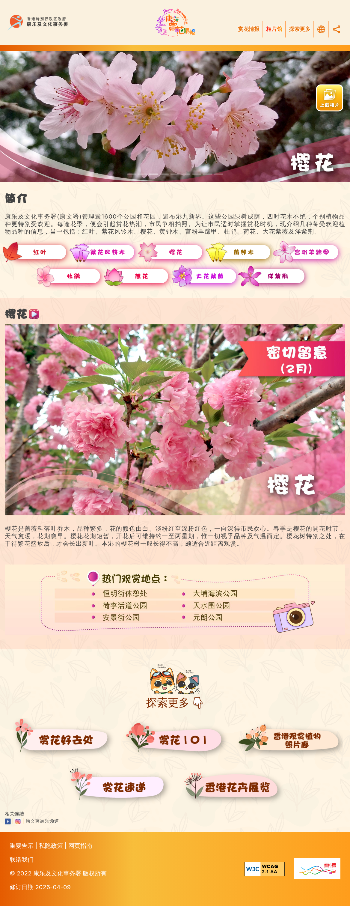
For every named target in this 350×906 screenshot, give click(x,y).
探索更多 (299, 29)
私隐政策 (52, 845)
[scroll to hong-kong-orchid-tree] (218, 174)
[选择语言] (321, 29)
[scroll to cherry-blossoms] (153, 174)
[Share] (336, 29)
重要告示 (22, 845)
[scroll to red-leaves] (131, 174)
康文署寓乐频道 (42, 821)
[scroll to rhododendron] (185, 174)
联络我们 (22, 859)
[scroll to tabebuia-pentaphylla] (142, 174)
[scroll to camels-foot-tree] (175, 174)
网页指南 (80, 845)
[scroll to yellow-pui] (164, 174)
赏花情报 (249, 29)
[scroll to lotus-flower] (196, 174)
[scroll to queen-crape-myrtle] (207, 174)
